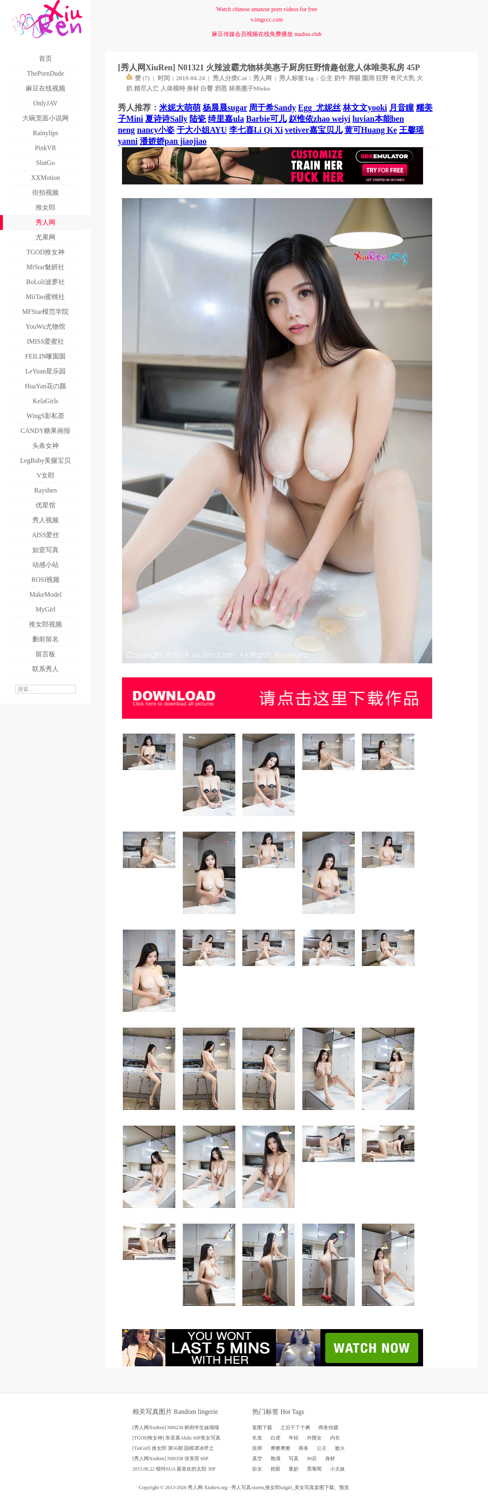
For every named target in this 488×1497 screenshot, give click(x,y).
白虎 (275, 1438)
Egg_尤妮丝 (319, 107)
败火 (340, 1448)
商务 (304, 1448)
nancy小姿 (156, 129)
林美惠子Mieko (249, 88)
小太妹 (337, 1469)
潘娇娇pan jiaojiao (173, 141)
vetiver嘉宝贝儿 (313, 129)
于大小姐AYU (202, 129)
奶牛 (340, 78)
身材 (193, 88)
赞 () (138, 78)
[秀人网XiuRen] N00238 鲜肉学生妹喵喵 (175, 1427)
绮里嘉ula (226, 118)
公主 (326, 78)
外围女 (314, 1438)
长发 (257, 1438)
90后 (312, 1458)
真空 (257, 1458)
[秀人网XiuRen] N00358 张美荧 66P (170, 1458)
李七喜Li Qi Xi (256, 129)
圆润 (368, 78)
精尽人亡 (146, 88)
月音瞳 (401, 107)
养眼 (354, 78)
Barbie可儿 (266, 118)
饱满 (275, 1458)
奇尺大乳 (402, 78)
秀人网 (262, 78)
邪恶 (221, 88)
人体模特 (172, 88)
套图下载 (262, 1427)
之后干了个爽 (295, 1427)
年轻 (294, 1438)
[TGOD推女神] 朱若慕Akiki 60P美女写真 (176, 1438)
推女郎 (272, 1487)
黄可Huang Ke (370, 129)
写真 (294, 1458)
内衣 (335, 1438)
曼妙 (294, 1469)
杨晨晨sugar (225, 107)
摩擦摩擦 (280, 1448)
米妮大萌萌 (180, 107)
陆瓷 (197, 118)
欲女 (257, 1469)
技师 (257, 1448)
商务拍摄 (328, 1427)
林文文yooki (365, 107)
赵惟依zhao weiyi (319, 118)
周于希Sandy (272, 107)
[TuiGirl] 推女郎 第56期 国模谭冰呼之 (173, 1448)
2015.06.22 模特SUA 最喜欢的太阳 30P (173, 1469)
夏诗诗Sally (166, 118)
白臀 (207, 88)
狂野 (382, 78)
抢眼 (275, 1469)
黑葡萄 (314, 1469)
